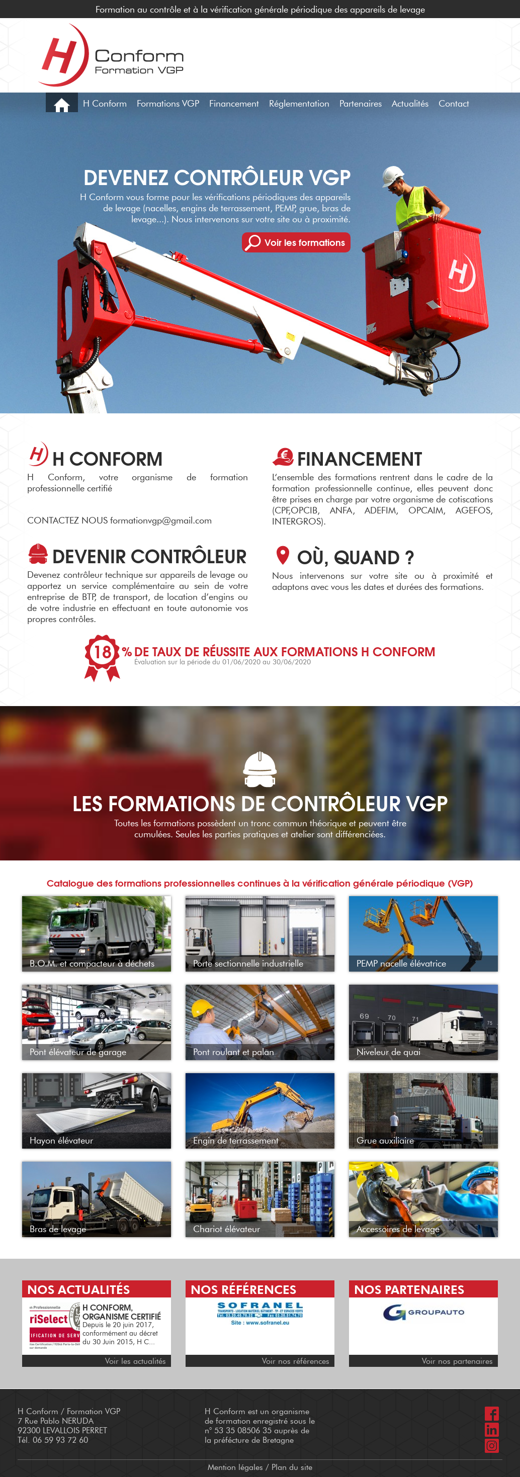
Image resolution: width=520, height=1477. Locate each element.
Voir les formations (305, 242)
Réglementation (299, 103)
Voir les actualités (135, 1361)
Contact (454, 103)
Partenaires (360, 103)
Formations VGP (168, 103)
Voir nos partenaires (457, 1361)
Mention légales (235, 1467)
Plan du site (292, 1467)
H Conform (105, 103)
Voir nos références (295, 1361)
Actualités (410, 103)
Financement (234, 103)
